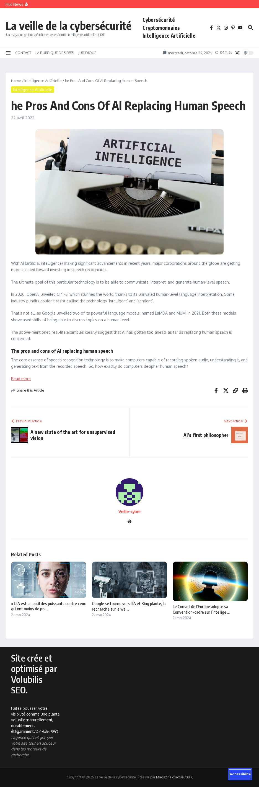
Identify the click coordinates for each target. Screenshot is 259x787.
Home (16, 80)
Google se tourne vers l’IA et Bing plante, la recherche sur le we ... (128, 606)
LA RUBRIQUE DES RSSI (54, 52)
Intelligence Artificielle (169, 35)
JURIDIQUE (87, 52)
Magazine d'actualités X (174, 777)
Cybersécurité (159, 19)
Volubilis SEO (46, 731)
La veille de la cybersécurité (68, 25)
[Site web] (129, 521)
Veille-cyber (129, 511)
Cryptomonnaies (161, 27)
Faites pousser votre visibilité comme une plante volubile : (35, 720)
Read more (21, 378)
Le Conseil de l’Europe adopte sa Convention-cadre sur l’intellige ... (201, 609)
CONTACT (23, 52)
